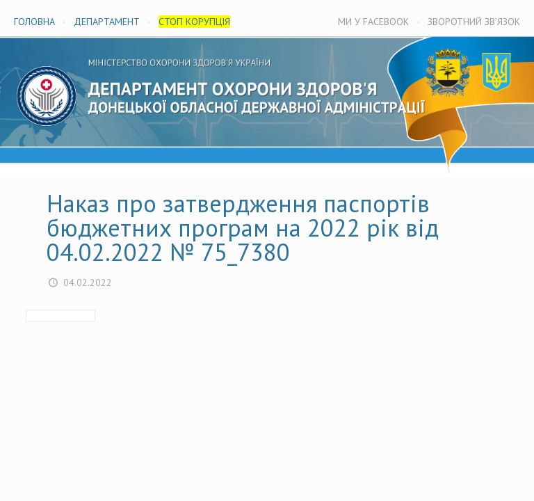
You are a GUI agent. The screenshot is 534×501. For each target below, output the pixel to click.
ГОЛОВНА (34, 21)
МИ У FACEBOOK (373, 21)
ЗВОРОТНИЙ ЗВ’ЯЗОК (474, 21)
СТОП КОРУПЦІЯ (194, 21)
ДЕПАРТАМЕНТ (107, 21)
